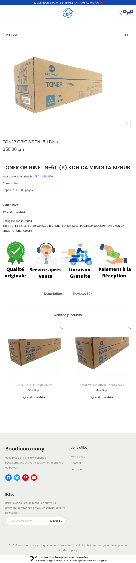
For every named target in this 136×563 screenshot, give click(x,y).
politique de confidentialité (54, 545)
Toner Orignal (24, 221)
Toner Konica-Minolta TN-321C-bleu (102, 384)
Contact (76, 463)
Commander (11, 205)
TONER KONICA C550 (65, 226)
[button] (14, 212)
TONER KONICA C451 (40, 226)
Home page (78, 456)
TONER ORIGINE (24, 231)
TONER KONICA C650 (92, 226)
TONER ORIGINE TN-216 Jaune (34, 384)
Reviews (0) (82, 293)
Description (53, 293)
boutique (76, 469)
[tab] (53, 293)
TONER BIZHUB (18, 226)
